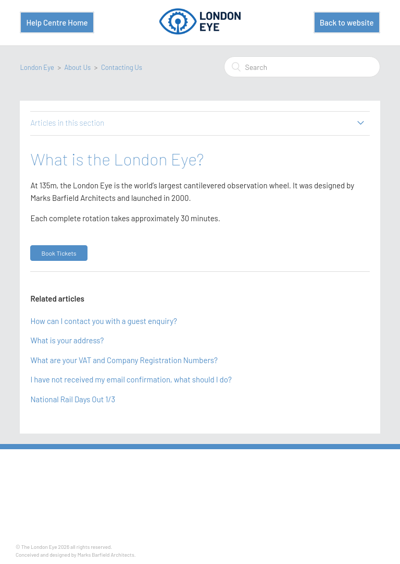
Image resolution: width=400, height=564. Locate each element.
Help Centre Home (57, 22)
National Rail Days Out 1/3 (72, 399)
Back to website (347, 22)
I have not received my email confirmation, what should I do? (131, 379)
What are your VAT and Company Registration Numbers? (123, 360)
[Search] (302, 66)
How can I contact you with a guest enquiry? (103, 321)
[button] (58, 253)
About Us (78, 67)
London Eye (37, 67)
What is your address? (67, 340)
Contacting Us (121, 67)
